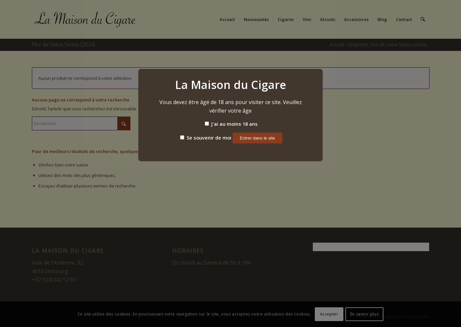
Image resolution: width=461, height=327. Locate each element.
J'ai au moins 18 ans (231, 123)
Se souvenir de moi (205, 137)
